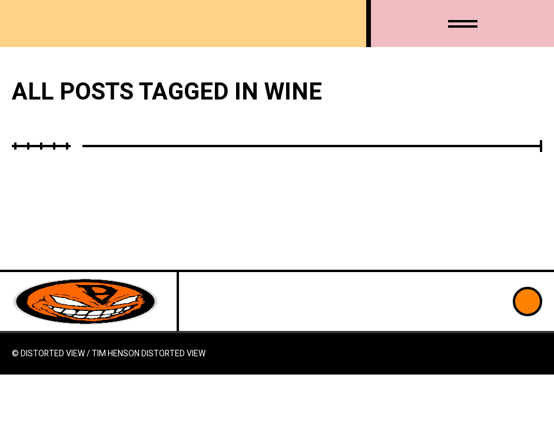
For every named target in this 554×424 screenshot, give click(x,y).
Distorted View (173, 353)
